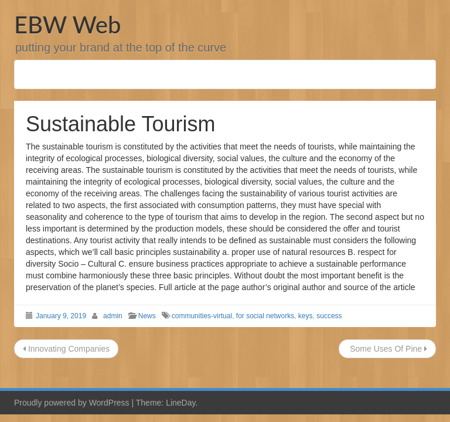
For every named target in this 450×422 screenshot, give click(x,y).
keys (305, 316)
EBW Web (67, 25)
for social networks (265, 316)
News (147, 316)
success (329, 316)
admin (112, 316)
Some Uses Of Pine (387, 348)
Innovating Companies (66, 348)
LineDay (180, 402)
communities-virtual (202, 316)
